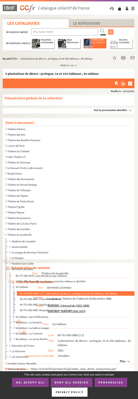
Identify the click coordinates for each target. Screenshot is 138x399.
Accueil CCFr (10, 58)
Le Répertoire (86, 23)
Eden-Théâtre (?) (16, 157)
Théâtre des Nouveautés (20, 179)
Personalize (110, 382)
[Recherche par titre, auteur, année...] (64, 32)
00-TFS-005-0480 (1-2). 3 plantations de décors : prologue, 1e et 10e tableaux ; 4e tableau (68, 293)
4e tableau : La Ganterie (29, 322)
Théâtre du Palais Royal (20, 201)
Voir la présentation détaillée (110, 110)
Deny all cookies (71, 382)
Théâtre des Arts (16, 134)
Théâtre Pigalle (15, 207)
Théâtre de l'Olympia (19, 190)
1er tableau (22, 287)
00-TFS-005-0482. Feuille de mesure (39, 304)
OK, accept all (30, 382)
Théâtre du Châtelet (18, 151)
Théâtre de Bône (16, 369)
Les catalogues (23, 23)
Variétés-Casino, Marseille (21, 363)
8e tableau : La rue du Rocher (32, 339)
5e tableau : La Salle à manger (32, 328)
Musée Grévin (14, 173)
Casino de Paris (15, 145)
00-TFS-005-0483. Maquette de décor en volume (46, 310)
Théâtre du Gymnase (18, 162)
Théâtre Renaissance (19, 218)
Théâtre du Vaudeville (19, 234)
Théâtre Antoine (16, 129)
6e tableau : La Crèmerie (29, 333)
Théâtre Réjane (15, 212)
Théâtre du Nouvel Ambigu (22, 184)
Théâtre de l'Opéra (17, 195)
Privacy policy (70, 392)
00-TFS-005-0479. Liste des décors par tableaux (41, 275)
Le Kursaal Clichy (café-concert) (25, 168)
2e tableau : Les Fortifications (32, 316)
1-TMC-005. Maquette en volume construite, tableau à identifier (51, 281)
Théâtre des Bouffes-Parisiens (23, 140)
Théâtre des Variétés (18, 229)
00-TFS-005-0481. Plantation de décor (40, 299)
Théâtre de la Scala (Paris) (22, 223)
